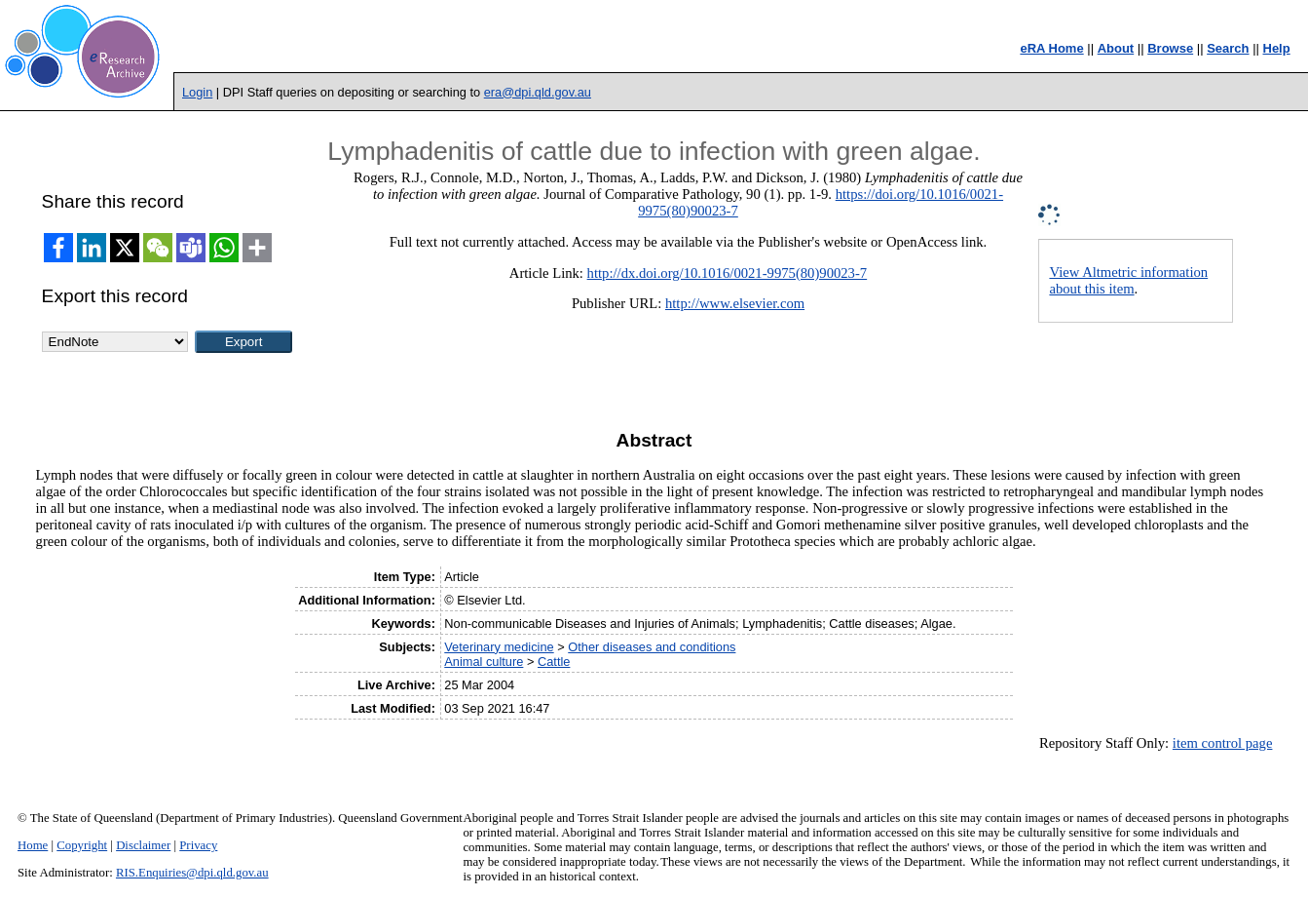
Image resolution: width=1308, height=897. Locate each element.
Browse (1170, 48)
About (1116, 48)
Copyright (81, 845)
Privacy (198, 845)
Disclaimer (143, 845)
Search (1228, 48)
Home (33, 845)
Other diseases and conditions (651, 647)
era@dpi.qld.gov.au (537, 92)
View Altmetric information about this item (1128, 280)
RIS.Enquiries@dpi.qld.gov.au (192, 872)
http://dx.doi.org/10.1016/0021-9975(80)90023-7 (727, 273)
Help (1276, 48)
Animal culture (483, 661)
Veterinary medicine (498, 647)
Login (197, 92)
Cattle (554, 661)
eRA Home (1051, 48)
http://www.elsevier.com (734, 303)
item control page (1223, 743)
